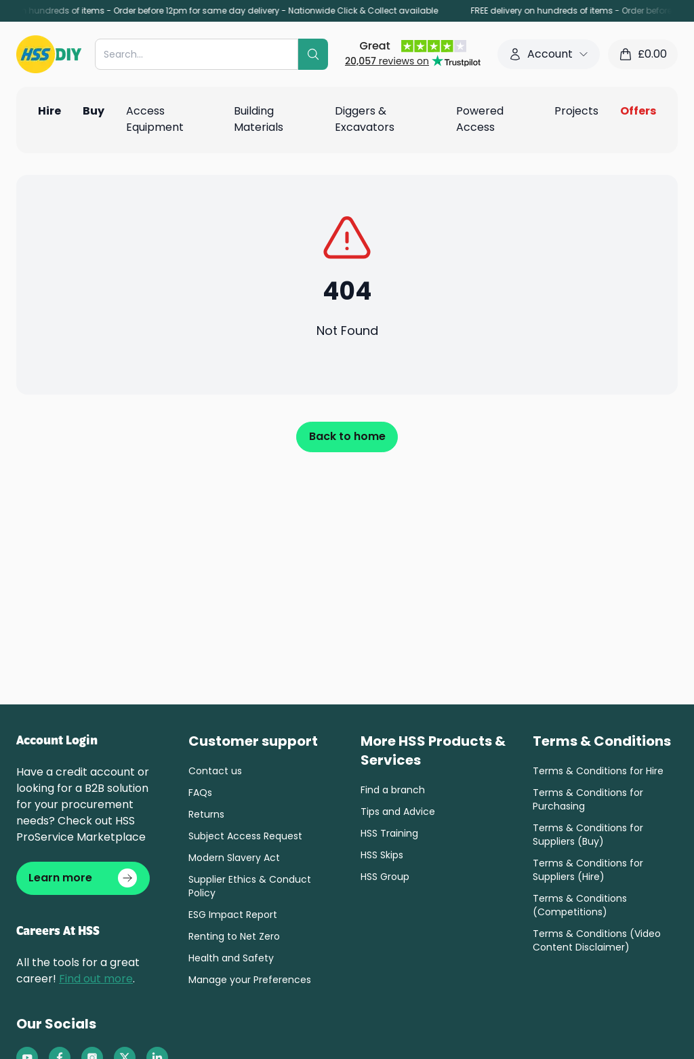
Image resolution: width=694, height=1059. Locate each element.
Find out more (96, 982)
